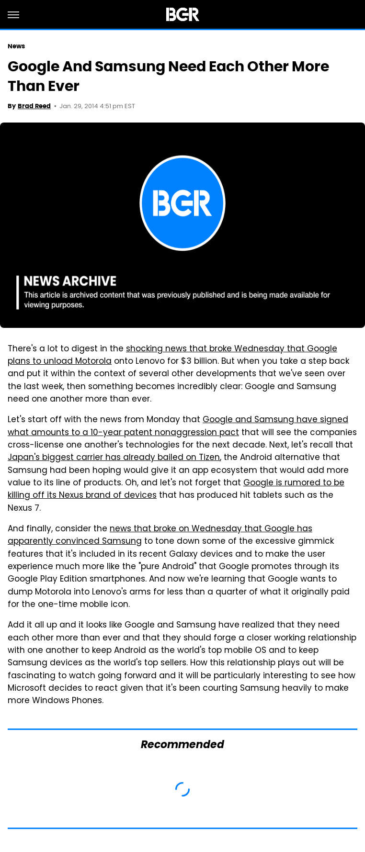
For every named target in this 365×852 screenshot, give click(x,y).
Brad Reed (34, 106)
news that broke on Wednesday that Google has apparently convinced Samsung (160, 536)
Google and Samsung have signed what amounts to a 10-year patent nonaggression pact (178, 426)
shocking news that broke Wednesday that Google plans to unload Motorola (172, 356)
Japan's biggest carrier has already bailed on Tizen (114, 458)
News (16, 46)
